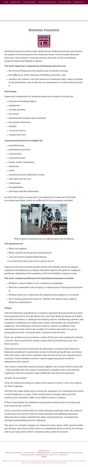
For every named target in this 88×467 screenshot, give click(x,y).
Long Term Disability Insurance (61, 449)
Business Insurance (76, 449)
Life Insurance (63, 452)
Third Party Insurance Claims (13, 449)
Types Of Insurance (44, 447)
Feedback (44, 453)
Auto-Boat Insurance (29, 449)
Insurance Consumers (45, 9)
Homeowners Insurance (27, 452)
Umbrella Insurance (41, 452)
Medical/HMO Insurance (44, 449)
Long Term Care (53, 452)
